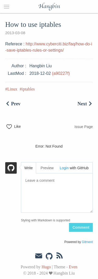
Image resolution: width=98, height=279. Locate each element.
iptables (28, 89)
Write (28, 168)
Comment (80, 227)
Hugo (46, 267)
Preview (47, 168)
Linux (12, 89)
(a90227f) (61, 73)
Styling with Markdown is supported (45, 220)
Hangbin (49, 6)
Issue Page (83, 127)
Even (73, 267)
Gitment (87, 242)
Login (64, 168)
